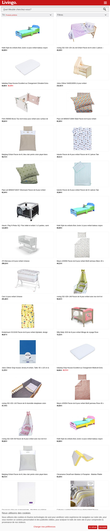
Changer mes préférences (44, 527)
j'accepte (102, 527)
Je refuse (93, 527)
